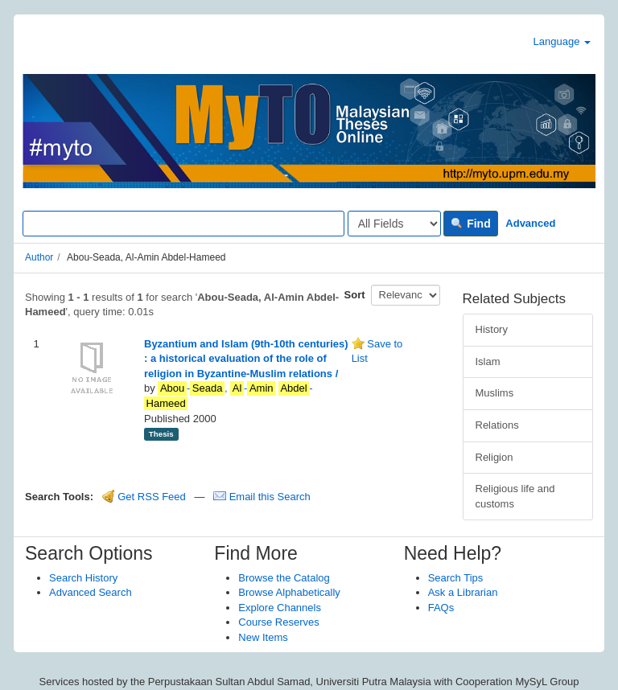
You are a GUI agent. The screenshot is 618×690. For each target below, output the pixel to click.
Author (39, 257)
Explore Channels (279, 608)
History (492, 329)
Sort (354, 295)
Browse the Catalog (283, 578)
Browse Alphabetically (289, 592)
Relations (497, 425)
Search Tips (456, 578)
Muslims (495, 393)
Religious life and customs (515, 496)
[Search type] (394, 223)
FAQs (441, 608)
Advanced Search (90, 592)
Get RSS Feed (144, 497)
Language (562, 41)
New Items (262, 637)
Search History (83, 578)
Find (470, 223)
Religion (494, 457)
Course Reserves (278, 622)
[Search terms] (183, 223)
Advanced (530, 223)
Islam (488, 361)
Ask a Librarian (463, 592)
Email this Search (262, 497)
